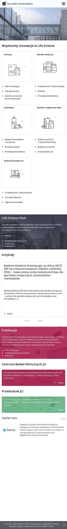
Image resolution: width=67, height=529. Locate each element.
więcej (7, 235)
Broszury (9, 355)
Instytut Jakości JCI (45, 151)
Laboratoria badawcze (11, 499)
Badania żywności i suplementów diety (47, 140)
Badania (41, 91)
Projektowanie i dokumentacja (51, 86)
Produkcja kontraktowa (48, 96)
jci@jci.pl (7, 487)
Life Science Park (9, 520)
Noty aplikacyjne (12, 350)
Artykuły (5, 517)
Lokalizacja (9, 243)
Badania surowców (46, 147)
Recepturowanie (12, 147)
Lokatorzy (9, 246)
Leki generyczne (12, 91)
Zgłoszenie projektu (14, 202)
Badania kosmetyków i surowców (14, 140)
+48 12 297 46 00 (11, 482)
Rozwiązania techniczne (15, 241)
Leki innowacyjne (12, 86)
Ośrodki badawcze (13, 197)
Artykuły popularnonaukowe (17, 353)
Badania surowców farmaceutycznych (13, 97)
